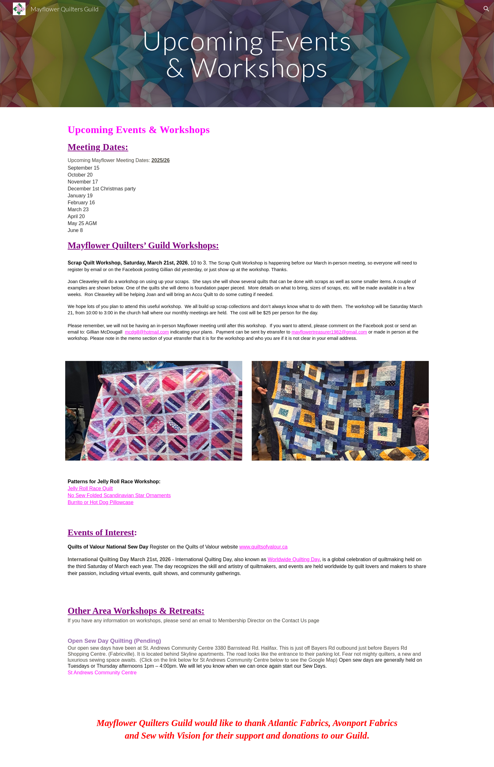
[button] (486, 8)
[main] (247, 53)
